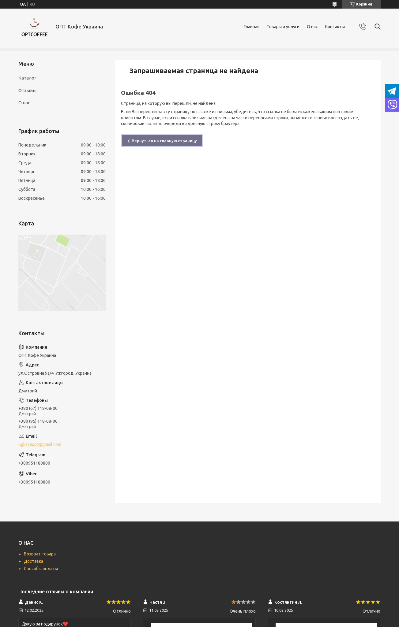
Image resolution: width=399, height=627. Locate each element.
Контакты (335, 26)
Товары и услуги (283, 26)
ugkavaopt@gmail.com (39, 444)
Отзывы (27, 90)
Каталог (27, 77)
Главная (251, 26)
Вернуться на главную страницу (164, 141)
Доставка (33, 561)
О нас (312, 26)
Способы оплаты (41, 568)
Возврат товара (40, 553)
